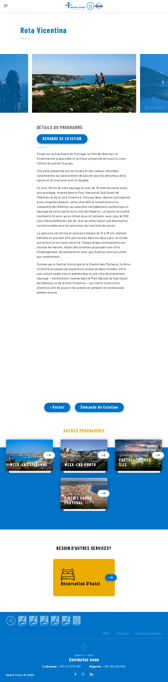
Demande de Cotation (62, 138)
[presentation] (5, 82)
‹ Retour (57, 409)
